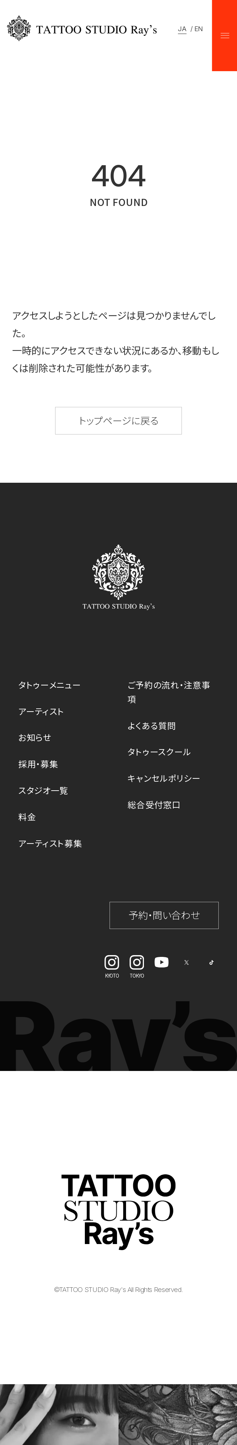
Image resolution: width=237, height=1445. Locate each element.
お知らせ (35, 737)
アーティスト (41, 711)
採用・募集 (38, 763)
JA (182, 28)
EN (198, 28)
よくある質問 (151, 725)
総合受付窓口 (153, 804)
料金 (27, 816)
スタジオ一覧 (43, 790)
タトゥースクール (159, 751)
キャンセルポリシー (163, 778)
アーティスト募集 (50, 843)
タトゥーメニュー (49, 684)
